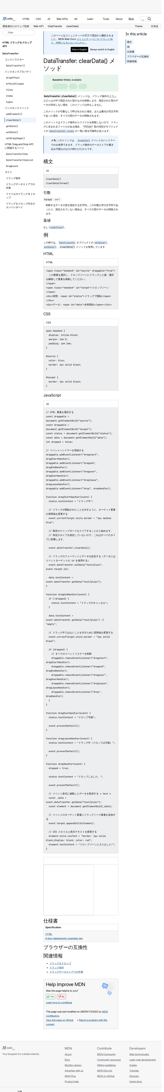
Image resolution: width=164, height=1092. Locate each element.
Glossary (134, 1076)
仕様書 (130, 51)
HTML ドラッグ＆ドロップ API (17, 44)
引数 (47, 192)
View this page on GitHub (59, 1020)
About (68, 1054)
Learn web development (142, 1059)
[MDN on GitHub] (4, 1072)
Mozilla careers (73, 1065)
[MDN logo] (8, 1048)
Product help (72, 1081)
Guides (133, 1065)
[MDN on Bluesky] (9, 1072)
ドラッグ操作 (56, 967)
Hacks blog (135, 1081)
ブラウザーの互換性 (138, 56)
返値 (47, 220)
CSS (46, 314)
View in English (79, 49)
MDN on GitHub (106, 1076)
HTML (48, 254)
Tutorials (134, 1070)
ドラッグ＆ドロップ (60, 963)
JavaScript (52, 395)
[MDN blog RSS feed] (26, 1072)
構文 (129, 41)
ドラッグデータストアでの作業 (66, 971)
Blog (131, 18)
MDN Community (106, 1054)
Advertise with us (74, 1070)
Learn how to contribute (59, 1002)
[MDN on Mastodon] (20, 1072)
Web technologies (139, 1054)
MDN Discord (104, 1070)
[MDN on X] (15, 1072)
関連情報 (132, 61)
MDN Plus (70, 1076)
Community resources (109, 1059)
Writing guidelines (106, 1065)
